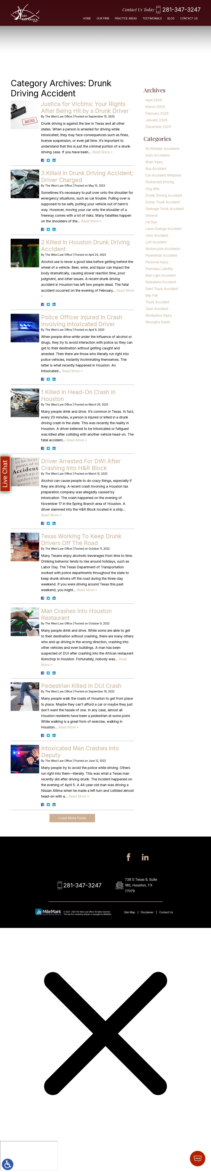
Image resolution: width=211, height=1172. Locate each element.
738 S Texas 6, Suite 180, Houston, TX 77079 (141, 885)
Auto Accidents (157, 155)
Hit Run (151, 222)
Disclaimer (147, 912)
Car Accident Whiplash (163, 175)
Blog (171, 18)
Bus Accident (155, 169)
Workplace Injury (158, 315)
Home (87, 18)
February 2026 (157, 113)
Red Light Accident (160, 275)
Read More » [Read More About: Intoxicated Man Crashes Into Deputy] (79, 796)
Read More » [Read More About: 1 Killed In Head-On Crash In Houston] (76, 440)
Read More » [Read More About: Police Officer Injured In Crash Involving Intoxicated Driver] (72, 371)
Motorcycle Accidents (162, 249)
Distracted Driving (159, 182)
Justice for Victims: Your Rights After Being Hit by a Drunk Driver (85, 107)
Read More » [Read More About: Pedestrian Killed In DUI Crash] (68, 727)
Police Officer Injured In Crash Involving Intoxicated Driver (81, 320)
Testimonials (152, 18)
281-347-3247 (181, 9)
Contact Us (189, 18)
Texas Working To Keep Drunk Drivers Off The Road (81, 539)
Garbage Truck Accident (164, 209)
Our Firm (103, 18)
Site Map (129, 912)
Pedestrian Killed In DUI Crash (81, 685)
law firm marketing (75, 914)
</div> (29, 1155)
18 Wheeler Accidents (162, 149)
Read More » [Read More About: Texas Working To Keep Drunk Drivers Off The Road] (87, 590)
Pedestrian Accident (161, 255)
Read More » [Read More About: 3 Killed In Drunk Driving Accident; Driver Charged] (91, 221)
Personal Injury (157, 262)
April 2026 (153, 100)
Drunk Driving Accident (163, 195)
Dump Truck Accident (162, 202)
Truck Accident (157, 302)
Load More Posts (72, 818)
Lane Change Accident (163, 229)
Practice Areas (126, 18)
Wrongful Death (157, 322)
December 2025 (158, 127)
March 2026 (155, 107)
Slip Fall (151, 295)
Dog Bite (152, 189)
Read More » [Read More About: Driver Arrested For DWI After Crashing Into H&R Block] (51, 515)
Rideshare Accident (160, 282)
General (151, 215)
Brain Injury (154, 162)
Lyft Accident (156, 242)
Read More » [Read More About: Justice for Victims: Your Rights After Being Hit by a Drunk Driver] (102, 152)
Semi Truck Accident (161, 289)
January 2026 (156, 120)
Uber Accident (156, 309)
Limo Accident (156, 235)
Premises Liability (159, 269)
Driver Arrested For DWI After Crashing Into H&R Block (81, 464)
